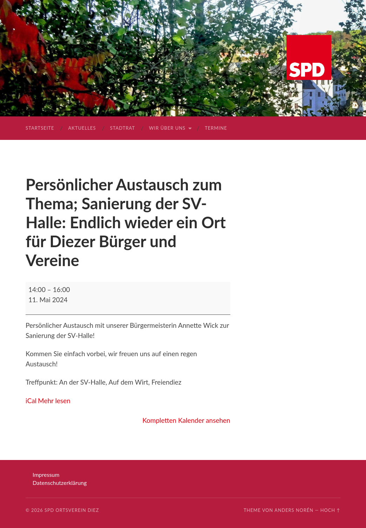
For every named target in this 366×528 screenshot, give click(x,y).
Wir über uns (167, 128)
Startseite (40, 128)
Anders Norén (293, 510)
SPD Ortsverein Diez (72, 510)
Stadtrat (122, 128)
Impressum (46, 474)
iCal (31, 401)
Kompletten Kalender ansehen (186, 420)
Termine (216, 128)
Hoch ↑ (330, 510)
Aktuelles (82, 128)
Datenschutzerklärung (60, 482)
